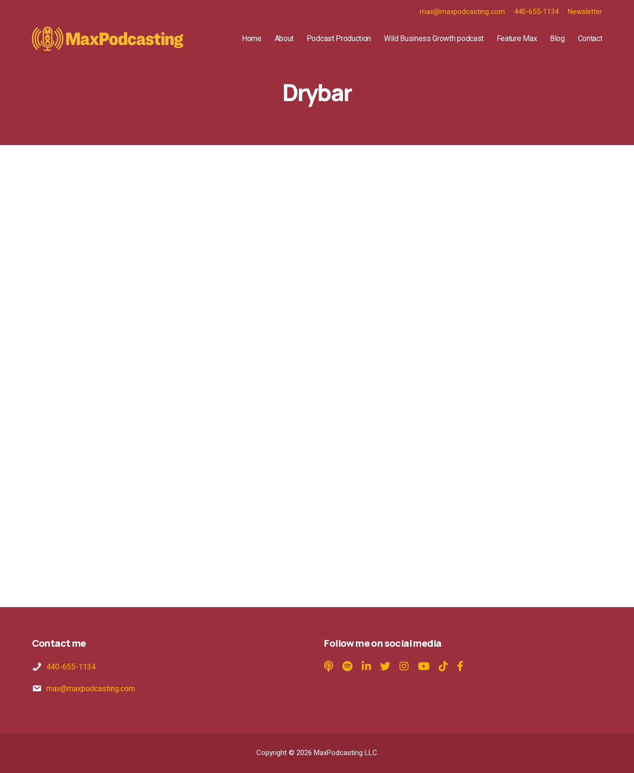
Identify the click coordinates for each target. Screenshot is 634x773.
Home (252, 38)
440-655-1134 (536, 11)
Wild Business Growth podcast (434, 38)
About (284, 38)
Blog (557, 38)
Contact (590, 38)
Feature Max (517, 38)
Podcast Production (339, 38)
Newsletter (585, 11)
